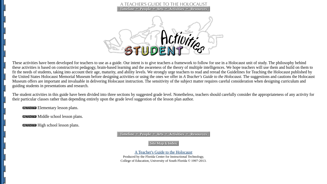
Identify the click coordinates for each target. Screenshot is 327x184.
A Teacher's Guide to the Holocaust (163, 152)
